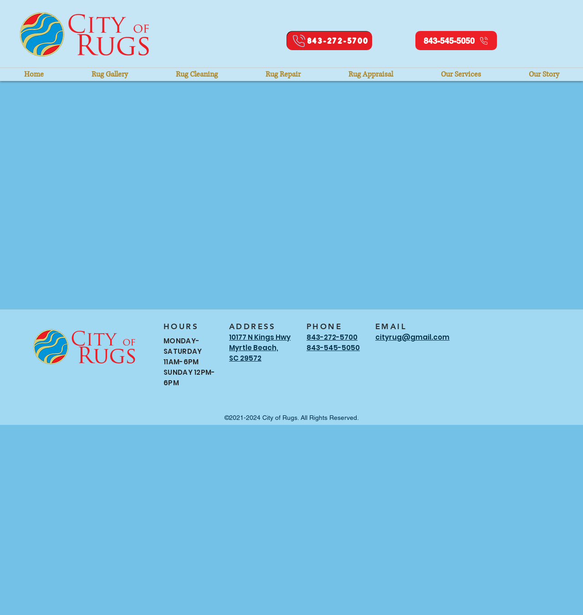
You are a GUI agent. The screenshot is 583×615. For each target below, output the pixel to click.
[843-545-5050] (456, 40)
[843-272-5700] (329, 40)
